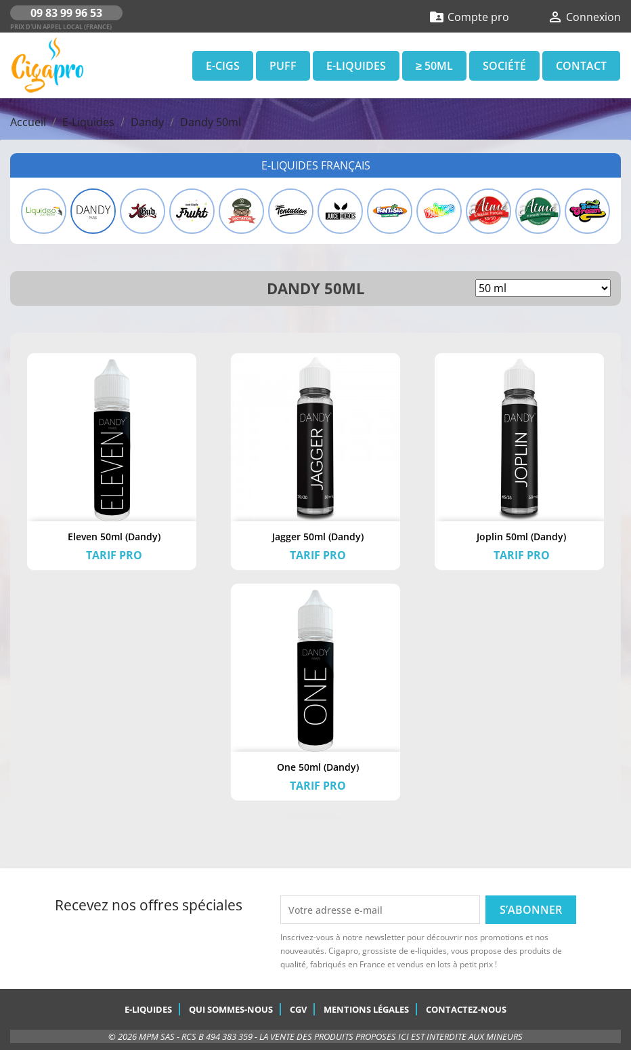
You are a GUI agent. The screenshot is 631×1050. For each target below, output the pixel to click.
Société (504, 65)
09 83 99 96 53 (66, 12)
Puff (283, 65)
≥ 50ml (434, 65)
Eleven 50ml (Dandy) (114, 536)
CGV (298, 1009)
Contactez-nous (466, 1009)
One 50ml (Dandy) (318, 767)
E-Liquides (356, 65)
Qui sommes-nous (231, 1009)
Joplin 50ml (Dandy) (521, 536)
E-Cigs (223, 65)
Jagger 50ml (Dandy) (318, 536)
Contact (581, 65)
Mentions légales (366, 1009)
